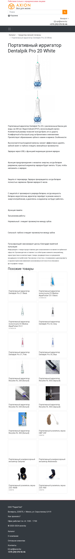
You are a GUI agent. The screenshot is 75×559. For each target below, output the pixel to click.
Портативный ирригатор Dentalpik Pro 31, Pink (19, 353)
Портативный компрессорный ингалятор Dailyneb (22, 460)
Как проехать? (14, 516)
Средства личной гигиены (29, 35)
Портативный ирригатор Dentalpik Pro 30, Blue (49, 353)
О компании (13, 536)
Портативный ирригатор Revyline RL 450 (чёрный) (49, 406)
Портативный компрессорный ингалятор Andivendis (52, 460)
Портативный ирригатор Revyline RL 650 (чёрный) (49, 379)
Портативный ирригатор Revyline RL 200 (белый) (19, 379)
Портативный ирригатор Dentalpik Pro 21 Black (19, 292)
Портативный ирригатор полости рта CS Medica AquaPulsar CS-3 (19, 324)
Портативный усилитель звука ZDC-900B (22, 486)
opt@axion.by (61, 21)
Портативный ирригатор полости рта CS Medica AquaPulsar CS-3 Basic (49, 293)
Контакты (12, 545)
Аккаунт (64, 18)
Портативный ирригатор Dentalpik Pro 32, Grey (49, 323)
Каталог (12, 35)
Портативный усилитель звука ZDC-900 (52, 486)
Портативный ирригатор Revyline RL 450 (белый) (19, 432)
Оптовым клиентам (16, 541)
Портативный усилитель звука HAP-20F (52, 432)
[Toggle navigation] (9, 29)
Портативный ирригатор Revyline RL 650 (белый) (19, 406)
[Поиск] (35, 12)
